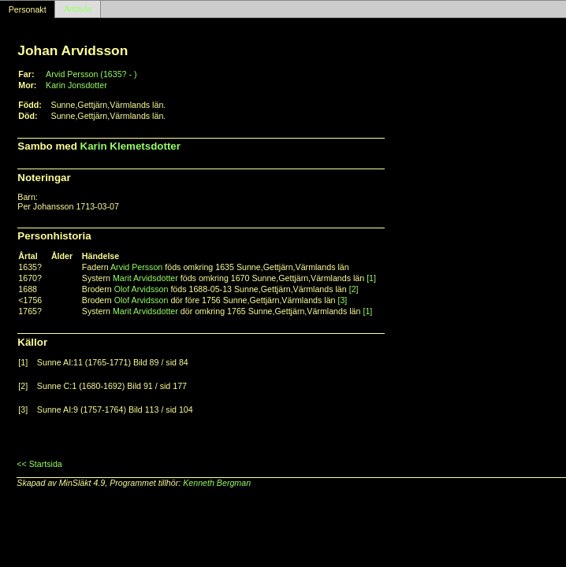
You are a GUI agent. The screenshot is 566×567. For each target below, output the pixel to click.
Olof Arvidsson (141, 289)
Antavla (78, 9)
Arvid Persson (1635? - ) (91, 74)
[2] (354, 289)
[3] (342, 300)
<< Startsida (39, 464)
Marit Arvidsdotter (145, 278)
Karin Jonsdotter (76, 85)
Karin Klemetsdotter (130, 146)
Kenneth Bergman (217, 482)
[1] (371, 278)
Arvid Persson (136, 267)
